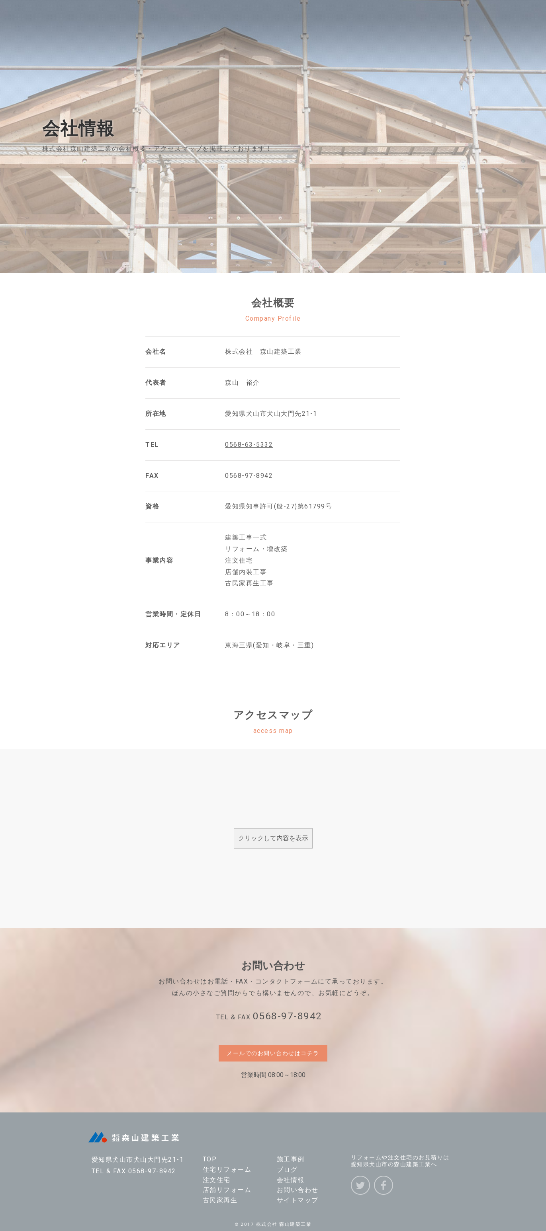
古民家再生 (220, 1200)
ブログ (287, 1169)
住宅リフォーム (227, 1169)
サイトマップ (298, 1200)
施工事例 (291, 1159)
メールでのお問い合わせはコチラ (273, 1053)
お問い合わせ (298, 1190)
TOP (210, 1159)
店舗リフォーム (227, 1190)
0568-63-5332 (249, 444)
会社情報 (291, 1180)
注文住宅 (217, 1180)
